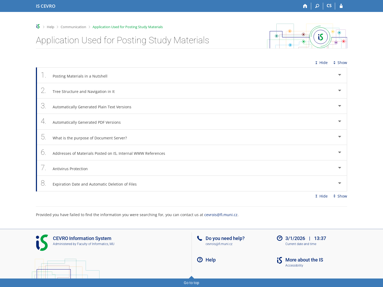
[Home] (305, 6)
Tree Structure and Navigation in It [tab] (80, 90)
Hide (321, 62)
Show (339, 62)
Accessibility (294, 265)
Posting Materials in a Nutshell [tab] (77, 75)
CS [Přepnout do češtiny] (329, 5)
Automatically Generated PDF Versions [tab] (84, 121)
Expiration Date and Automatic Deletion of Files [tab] (92, 183)
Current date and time (300, 244)
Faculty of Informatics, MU (95, 244)
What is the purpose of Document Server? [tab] (87, 137)
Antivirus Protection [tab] (67, 168)
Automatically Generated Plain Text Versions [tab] (89, 106)
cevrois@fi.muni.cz (221, 214)
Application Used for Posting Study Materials (128, 26)
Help (50, 26)
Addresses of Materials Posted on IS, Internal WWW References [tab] (106, 152)
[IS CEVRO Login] (341, 6)
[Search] (317, 6)
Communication (73, 26)
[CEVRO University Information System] (45, 6)
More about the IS (304, 260)
